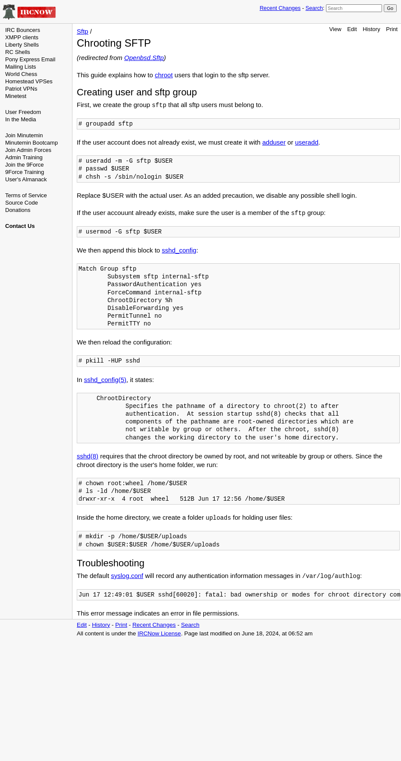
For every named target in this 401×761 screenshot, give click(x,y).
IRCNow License (159, 633)
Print (392, 29)
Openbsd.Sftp (144, 57)
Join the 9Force (24, 164)
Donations (18, 210)
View (335, 29)
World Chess (21, 74)
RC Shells (17, 52)
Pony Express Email (30, 59)
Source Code (21, 202)
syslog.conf (127, 575)
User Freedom (23, 112)
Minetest (15, 96)
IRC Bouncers (22, 30)
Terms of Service (26, 195)
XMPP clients (21, 37)
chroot (164, 75)
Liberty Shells (22, 44)
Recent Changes (280, 8)
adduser (273, 142)
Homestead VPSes (29, 81)
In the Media (20, 119)
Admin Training (24, 157)
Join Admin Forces (28, 150)
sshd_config (179, 250)
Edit (352, 29)
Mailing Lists (20, 66)
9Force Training (24, 172)
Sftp (82, 31)
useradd (306, 142)
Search (314, 8)
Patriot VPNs (21, 88)
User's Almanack (26, 179)
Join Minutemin (24, 135)
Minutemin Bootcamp (31, 142)
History (371, 29)
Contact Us (20, 226)
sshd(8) (87, 456)
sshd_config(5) (105, 379)
